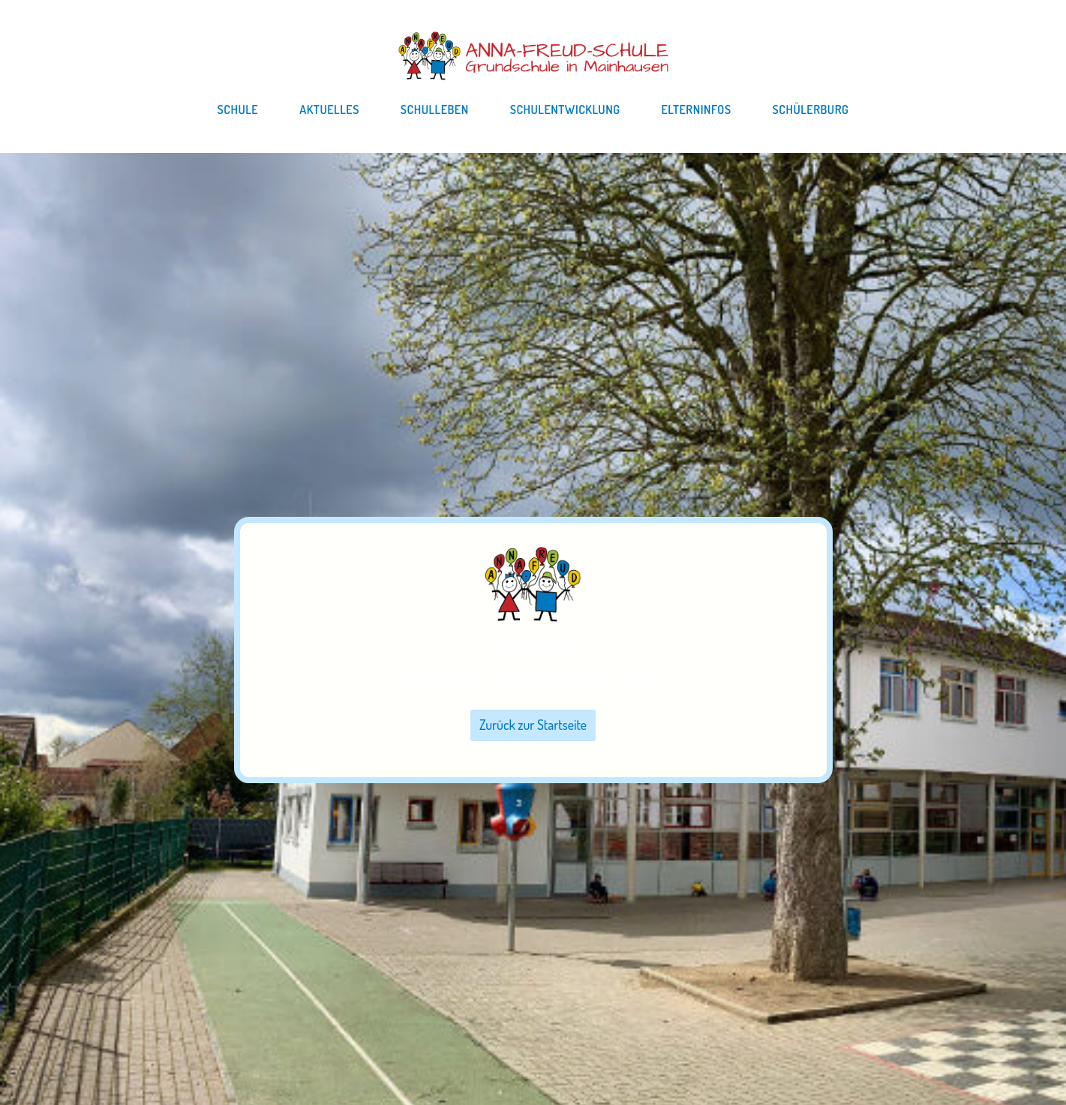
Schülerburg (811, 109)
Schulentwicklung (565, 109)
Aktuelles (329, 109)
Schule (238, 109)
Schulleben (435, 109)
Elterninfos (696, 109)
